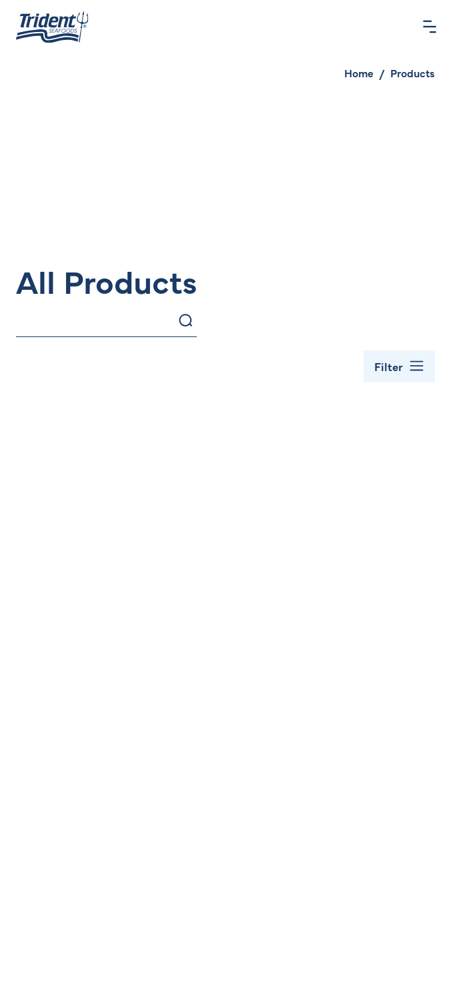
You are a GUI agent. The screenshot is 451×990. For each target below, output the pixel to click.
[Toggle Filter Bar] (399, 366)
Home (359, 72)
